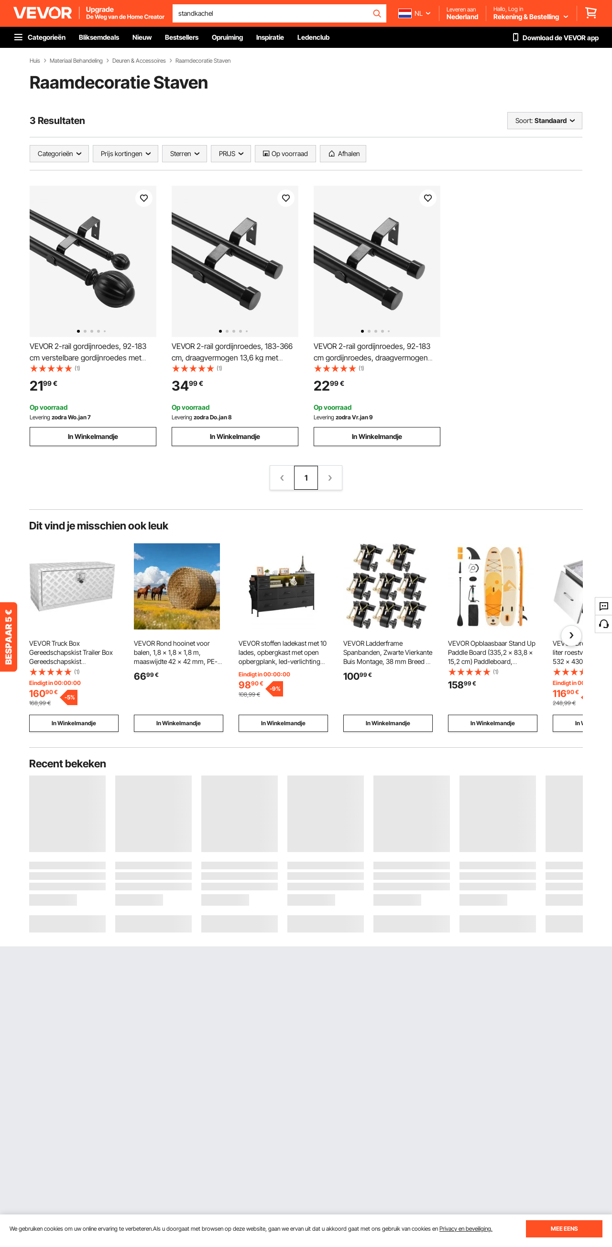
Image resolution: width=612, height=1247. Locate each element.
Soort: (524, 120)
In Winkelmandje (93, 436)
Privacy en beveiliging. (465, 1228)
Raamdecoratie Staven (202, 60)
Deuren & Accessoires (139, 60)
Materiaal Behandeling (76, 60)
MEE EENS (564, 1228)
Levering (40, 417)
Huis (35, 60)
